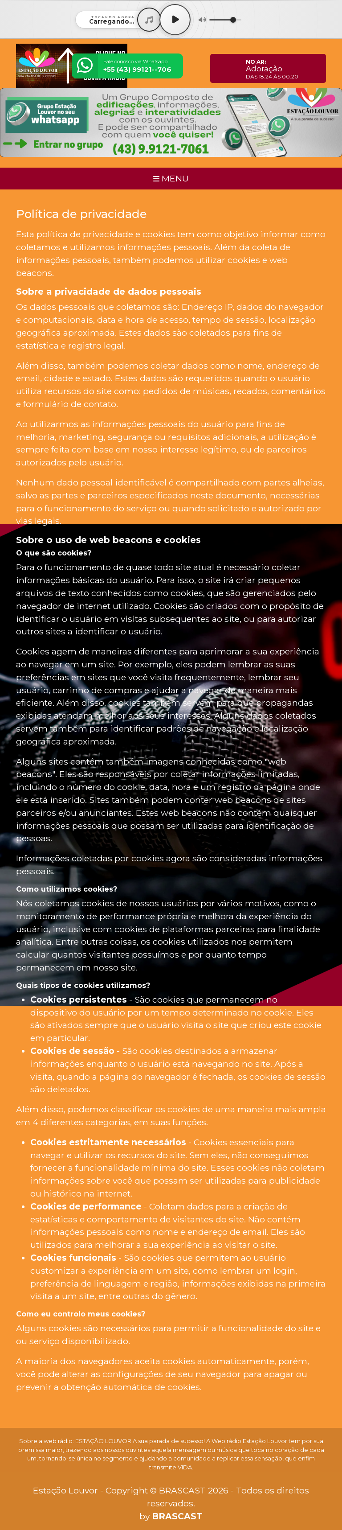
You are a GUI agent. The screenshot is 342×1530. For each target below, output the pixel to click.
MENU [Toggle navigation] (171, 178)
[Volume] (225, 20)
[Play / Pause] (175, 19)
